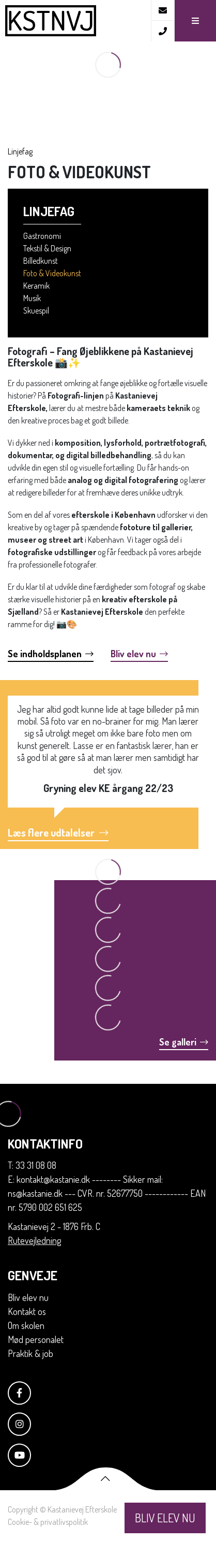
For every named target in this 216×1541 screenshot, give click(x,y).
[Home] (75, 20)
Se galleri (183, 1042)
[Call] (162, 31)
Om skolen (26, 1325)
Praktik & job (30, 1353)
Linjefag (20, 151)
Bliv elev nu (139, 653)
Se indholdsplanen (51, 653)
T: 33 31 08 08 (32, 1165)
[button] (195, 20)
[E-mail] (162, 10)
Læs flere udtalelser (58, 832)
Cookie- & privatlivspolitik (48, 1522)
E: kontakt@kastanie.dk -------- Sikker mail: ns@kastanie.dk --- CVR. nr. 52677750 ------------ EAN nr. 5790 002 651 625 (107, 1193)
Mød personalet (36, 1339)
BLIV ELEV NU (165, 1517)
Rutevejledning (34, 1240)
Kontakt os (27, 1311)
